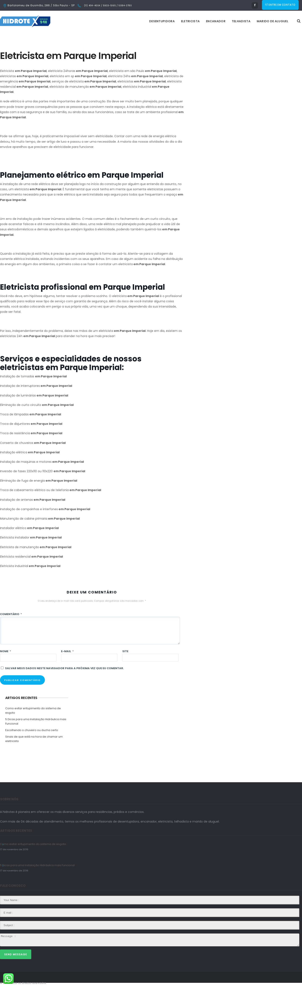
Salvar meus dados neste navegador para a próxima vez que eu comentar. (64, 668)
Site (125, 651)
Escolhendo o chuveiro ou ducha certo (31, 730)
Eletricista (137, 21)
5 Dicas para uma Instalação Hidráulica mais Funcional (35, 721)
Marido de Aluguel (220, 21)
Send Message (15, 954)
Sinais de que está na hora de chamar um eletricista (34, 739)
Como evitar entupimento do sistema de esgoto (33, 710)
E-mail (67, 651)
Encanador (163, 21)
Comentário (11, 614)
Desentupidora (109, 21)
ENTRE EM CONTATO (280, 5)
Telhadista (188, 21)
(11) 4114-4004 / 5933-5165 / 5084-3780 (107, 5)
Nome (5, 651)
